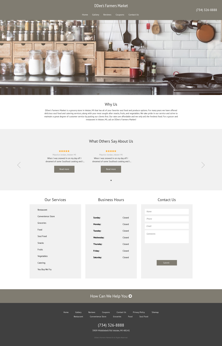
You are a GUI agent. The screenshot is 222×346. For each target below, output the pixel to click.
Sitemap (155, 312)
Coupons (120, 14)
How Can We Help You (111, 296)
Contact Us (134, 14)
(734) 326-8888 (206, 10)
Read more (64, 169)
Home (85, 14)
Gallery (95, 14)
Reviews (107, 14)
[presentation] (166, 250)
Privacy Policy (139, 312)
